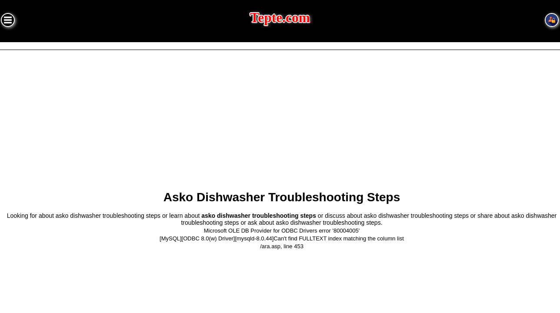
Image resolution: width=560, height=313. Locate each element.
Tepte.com (280, 17)
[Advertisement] (280, 115)
